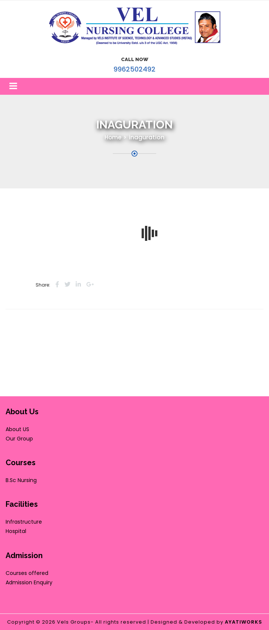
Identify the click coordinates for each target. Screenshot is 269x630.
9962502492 (134, 69)
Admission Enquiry (29, 582)
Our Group (19, 438)
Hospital (16, 531)
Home (113, 137)
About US (17, 429)
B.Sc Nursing (21, 480)
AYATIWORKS (243, 622)
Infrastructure (24, 521)
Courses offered (27, 573)
